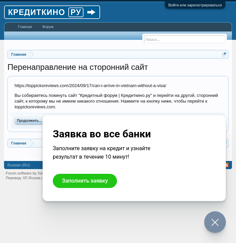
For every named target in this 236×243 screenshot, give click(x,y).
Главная (25, 27)
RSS (226, 165)
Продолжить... (29, 120)
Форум (47, 27)
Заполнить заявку (85, 181)
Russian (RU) (18, 165)
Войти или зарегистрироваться (195, 5)
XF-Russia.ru (33, 178)
